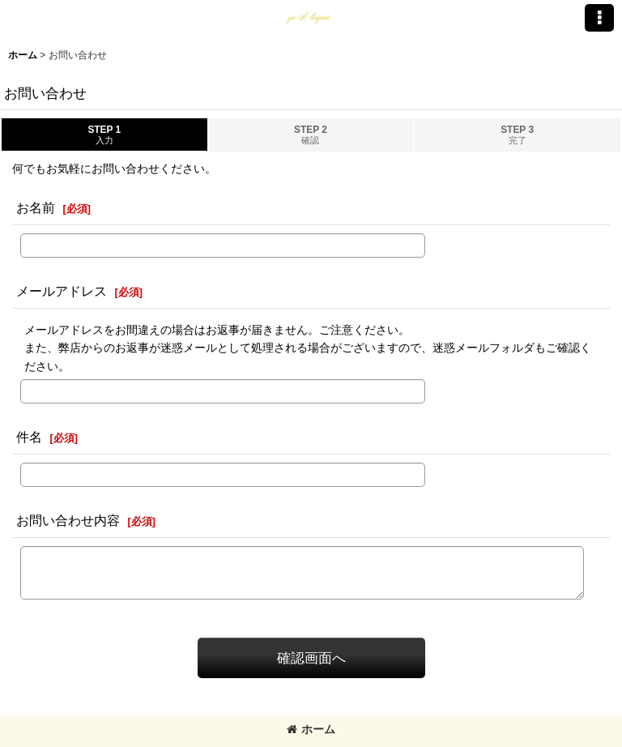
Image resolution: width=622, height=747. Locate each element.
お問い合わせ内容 (68, 520)
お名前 (35, 207)
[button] (599, 18)
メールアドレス (61, 291)
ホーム (311, 729)
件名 (29, 436)
